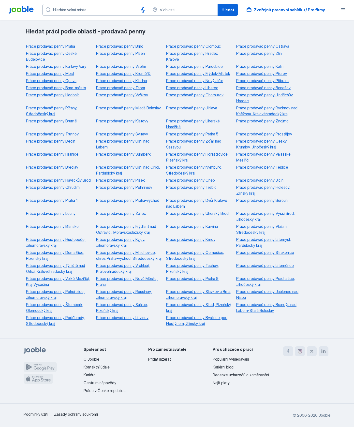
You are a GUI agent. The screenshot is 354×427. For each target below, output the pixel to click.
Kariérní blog (223, 367)
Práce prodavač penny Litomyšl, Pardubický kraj (263, 242)
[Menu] (343, 10)
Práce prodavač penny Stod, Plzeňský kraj (198, 307)
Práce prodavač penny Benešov (263, 87)
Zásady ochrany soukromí (76, 414)
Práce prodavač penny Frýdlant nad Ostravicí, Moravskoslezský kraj (126, 229)
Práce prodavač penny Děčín (50, 141)
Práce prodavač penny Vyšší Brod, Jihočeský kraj (265, 216)
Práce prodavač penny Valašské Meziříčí (263, 157)
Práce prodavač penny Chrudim (53, 187)
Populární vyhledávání (231, 359)
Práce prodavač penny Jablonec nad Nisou (267, 294)
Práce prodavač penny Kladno (121, 80)
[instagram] (300, 351)
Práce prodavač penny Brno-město (56, 87)
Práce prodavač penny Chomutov (194, 94)
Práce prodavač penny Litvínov (122, 317)
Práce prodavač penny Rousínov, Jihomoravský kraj (124, 294)
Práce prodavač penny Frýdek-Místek (198, 73)
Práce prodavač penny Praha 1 (51, 200)
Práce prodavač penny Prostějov (264, 134)
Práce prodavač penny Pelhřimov (124, 187)
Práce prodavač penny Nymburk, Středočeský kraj (194, 170)
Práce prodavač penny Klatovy (122, 120)
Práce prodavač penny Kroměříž (123, 73)
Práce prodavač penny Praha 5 (192, 134)
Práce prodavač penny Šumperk (123, 154)
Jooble (324, 415)
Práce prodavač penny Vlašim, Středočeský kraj (262, 229)
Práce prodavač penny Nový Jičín (194, 80)
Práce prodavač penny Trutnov (52, 134)
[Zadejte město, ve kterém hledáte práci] (183, 10)
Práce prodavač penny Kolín (259, 66)
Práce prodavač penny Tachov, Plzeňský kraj (192, 268)
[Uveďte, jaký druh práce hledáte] (95, 10)
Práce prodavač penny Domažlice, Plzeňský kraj (55, 255)
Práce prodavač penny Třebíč (191, 187)
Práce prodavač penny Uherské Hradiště (193, 123)
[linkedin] (323, 351)
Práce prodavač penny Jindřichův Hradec (264, 97)
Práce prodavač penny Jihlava (191, 107)
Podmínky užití (36, 414)
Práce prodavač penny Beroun (262, 200)
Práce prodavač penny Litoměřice (265, 265)
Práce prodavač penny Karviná (192, 226)
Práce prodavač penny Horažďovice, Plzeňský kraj (197, 157)
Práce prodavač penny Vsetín (121, 66)
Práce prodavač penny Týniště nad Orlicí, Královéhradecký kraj (55, 268)
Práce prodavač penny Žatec (121, 213)
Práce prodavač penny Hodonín (52, 94)
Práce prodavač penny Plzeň (120, 53)
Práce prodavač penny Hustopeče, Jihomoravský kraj (56, 242)
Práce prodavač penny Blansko (52, 226)
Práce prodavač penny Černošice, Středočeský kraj (195, 255)
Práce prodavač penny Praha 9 (192, 278)
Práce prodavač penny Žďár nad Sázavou (193, 144)
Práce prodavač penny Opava (51, 80)
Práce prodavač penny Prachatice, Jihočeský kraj (265, 281)
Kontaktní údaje (97, 367)
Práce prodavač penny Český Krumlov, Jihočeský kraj (261, 144)
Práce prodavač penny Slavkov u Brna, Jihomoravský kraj (198, 294)
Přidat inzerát (159, 359)
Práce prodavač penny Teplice (262, 167)
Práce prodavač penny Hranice (52, 154)
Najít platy (221, 382)
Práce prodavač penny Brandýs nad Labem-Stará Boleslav (266, 307)
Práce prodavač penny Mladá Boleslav (128, 107)
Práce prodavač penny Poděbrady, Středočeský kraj (55, 320)
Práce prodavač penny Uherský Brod (197, 213)
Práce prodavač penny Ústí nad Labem (122, 144)
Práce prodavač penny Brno (119, 46)
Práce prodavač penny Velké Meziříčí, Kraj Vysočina (58, 281)
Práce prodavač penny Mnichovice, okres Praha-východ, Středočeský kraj (129, 255)
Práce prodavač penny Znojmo (262, 120)
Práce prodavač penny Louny (50, 213)
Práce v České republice (105, 390)
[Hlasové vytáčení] (143, 10)
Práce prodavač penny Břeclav (52, 167)
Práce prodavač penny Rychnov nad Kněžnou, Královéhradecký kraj (266, 110)
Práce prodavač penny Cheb (190, 180)
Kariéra (89, 374)
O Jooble (91, 359)
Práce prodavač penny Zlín (259, 53)
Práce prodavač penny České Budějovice (51, 56)
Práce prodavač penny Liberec (192, 87)
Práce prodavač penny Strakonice (265, 252)
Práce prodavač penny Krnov (190, 239)
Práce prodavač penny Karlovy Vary (56, 66)
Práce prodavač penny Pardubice (194, 66)
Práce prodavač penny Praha (50, 46)
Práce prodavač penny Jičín (259, 180)
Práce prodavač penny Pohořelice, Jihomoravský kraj (55, 294)
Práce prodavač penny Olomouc (193, 46)
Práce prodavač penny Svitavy (122, 134)
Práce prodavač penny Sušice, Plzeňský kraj (122, 307)
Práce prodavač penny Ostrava (262, 46)
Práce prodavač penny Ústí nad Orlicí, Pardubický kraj (128, 170)
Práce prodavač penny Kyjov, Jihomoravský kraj (120, 242)
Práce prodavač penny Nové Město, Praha (127, 281)
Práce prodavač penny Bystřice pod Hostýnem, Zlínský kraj (196, 320)
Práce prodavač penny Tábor (120, 87)
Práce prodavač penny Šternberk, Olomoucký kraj (54, 307)
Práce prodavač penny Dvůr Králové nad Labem (196, 203)
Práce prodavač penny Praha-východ (127, 200)
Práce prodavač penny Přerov (261, 73)
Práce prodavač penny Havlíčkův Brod (58, 180)
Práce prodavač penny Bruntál (51, 120)
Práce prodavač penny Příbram (262, 80)
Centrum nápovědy (100, 382)
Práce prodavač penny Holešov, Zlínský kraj (263, 190)
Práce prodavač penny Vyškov (122, 94)
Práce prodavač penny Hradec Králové (192, 56)
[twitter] (312, 351)
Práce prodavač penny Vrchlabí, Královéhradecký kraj (123, 268)
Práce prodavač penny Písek (120, 180)
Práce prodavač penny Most (50, 73)
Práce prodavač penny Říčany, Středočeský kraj (51, 110)
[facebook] (288, 351)
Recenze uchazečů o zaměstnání (241, 374)
